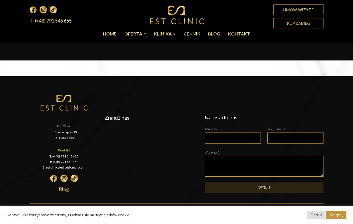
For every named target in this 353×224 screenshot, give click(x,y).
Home (109, 34)
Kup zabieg (298, 23)
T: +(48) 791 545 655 (51, 21)
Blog (214, 34)
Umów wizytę (298, 9)
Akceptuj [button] (336, 215)
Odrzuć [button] (316, 215)
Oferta (133, 34)
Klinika (163, 34)
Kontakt (239, 34)
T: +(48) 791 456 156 (64, 162)
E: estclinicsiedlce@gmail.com (64, 167)
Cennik (192, 34)
